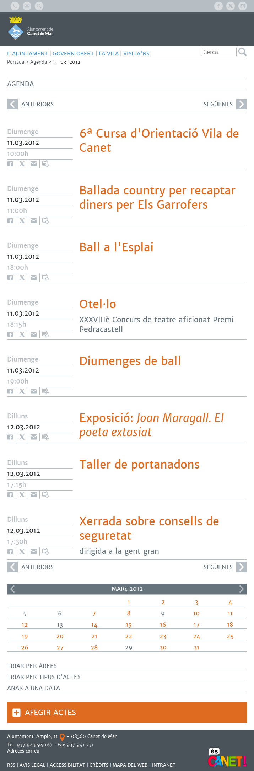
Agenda (38, 62)
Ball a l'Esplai (116, 247)
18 (230, 624)
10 (196, 613)
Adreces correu (24, 751)
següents (225, 104)
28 (94, 647)
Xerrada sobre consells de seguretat (149, 528)
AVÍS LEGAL (32, 765)
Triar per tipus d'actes (44, 677)
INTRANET (163, 765)
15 (129, 624)
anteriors (30, 104)
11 (230, 613)
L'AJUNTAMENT (27, 53)
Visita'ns (136, 53)
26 (24, 647)
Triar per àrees (32, 666)
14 (94, 624)
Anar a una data (33, 688)
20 (60, 636)
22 (128, 636)
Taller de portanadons (139, 464)
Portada (15, 62)
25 (230, 636)
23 (163, 636)
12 (25, 624)
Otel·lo (97, 304)
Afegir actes (50, 712)
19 (25, 636)
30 (163, 647)
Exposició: (151, 425)
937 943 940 (32, 745)
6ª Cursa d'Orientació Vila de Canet (159, 141)
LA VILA (109, 53)
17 (197, 624)
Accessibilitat (67, 765)
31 (196, 647)
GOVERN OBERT (73, 53)
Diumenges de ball (130, 361)
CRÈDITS (99, 765)
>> (241, 589)
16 (163, 624)
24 (196, 636)
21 (94, 636)
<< (12, 589)
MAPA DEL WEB (130, 765)
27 (60, 647)
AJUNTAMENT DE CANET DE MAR (30, 28)
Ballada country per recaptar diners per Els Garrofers (157, 197)
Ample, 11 (47, 736)
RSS (11, 765)
